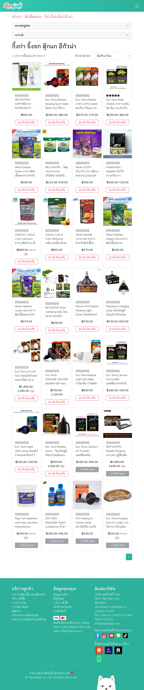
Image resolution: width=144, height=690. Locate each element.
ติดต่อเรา (17, 611)
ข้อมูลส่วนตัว (60, 594)
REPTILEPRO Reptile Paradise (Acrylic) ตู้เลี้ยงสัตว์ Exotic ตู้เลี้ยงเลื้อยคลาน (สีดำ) (117, 455)
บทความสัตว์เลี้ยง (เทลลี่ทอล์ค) (28, 594)
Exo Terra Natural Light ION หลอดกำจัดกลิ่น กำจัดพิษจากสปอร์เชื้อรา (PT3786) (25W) (86, 383)
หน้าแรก (16, 16)
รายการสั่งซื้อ (60, 603)
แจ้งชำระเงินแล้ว (62, 607)
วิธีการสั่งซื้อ (18, 599)
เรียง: (83, 56)
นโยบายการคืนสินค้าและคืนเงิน (29, 619)
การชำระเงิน (19, 603)
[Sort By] (113, 56)
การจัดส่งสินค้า (20, 607)
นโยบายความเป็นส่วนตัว (25, 615)
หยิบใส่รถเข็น (26, 122)
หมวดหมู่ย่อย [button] (22, 25)
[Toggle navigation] (137, 5)
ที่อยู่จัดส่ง (58, 599)
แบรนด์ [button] (19, 35)
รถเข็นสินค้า (59, 611)
